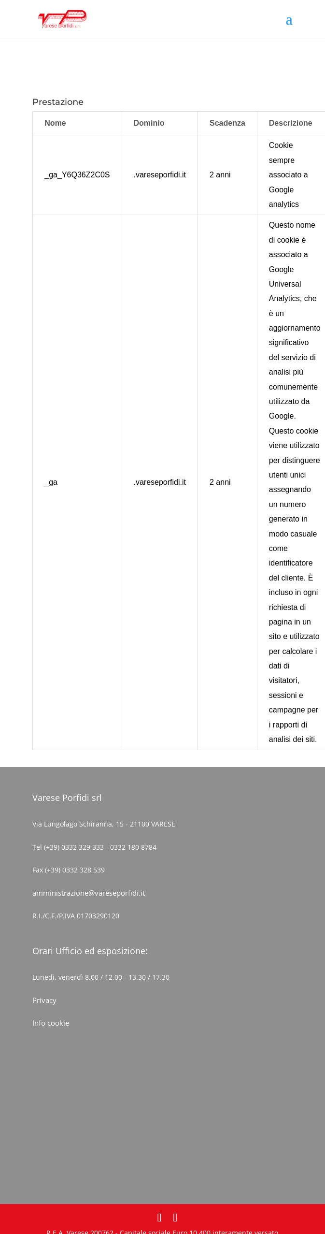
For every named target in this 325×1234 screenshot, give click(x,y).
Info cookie (50, 1023)
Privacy (44, 1000)
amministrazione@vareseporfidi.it (88, 893)
